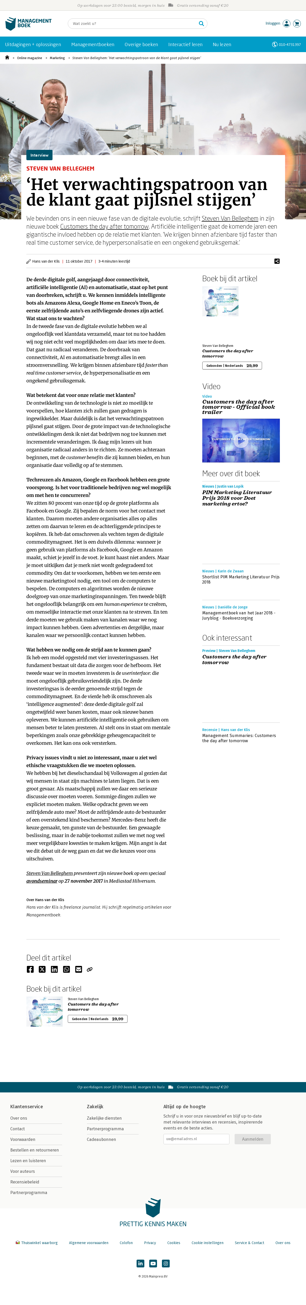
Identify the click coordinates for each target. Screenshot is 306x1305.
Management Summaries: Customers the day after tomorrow (239, 738)
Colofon (126, 1243)
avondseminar (41, 881)
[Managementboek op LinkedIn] (140, 1263)
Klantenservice (26, 1107)
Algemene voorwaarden (88, 1243)
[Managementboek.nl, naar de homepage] (28, 29)
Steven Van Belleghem (230, 218)
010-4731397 (290, 44)
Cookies (173, 1243)
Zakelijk (95, 1107)
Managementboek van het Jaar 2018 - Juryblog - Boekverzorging (239, 616)
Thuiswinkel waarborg (37, 1243)
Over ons (18, 1118)
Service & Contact (249, 1243)
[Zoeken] (132, 23)
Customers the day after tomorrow (104, 226)
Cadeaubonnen (101, 1139)
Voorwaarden (22, 1139)
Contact (17, 1128)
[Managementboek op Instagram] (166, 1263)
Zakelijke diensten (104, 1118)
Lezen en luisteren (28, 1160)
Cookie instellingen (207, 1243)
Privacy (150, 1243)
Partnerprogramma (28, 1192)
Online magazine (29, 58)
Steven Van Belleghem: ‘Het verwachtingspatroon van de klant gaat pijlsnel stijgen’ (136, 58)
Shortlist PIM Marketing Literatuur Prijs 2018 (241, 579)
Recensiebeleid (24, 1182)
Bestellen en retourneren (34, 1150)
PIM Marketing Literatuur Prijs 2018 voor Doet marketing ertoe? (237, 498)
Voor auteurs (22, 1171)
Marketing (57, 58)
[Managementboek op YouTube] (153, 1263)
